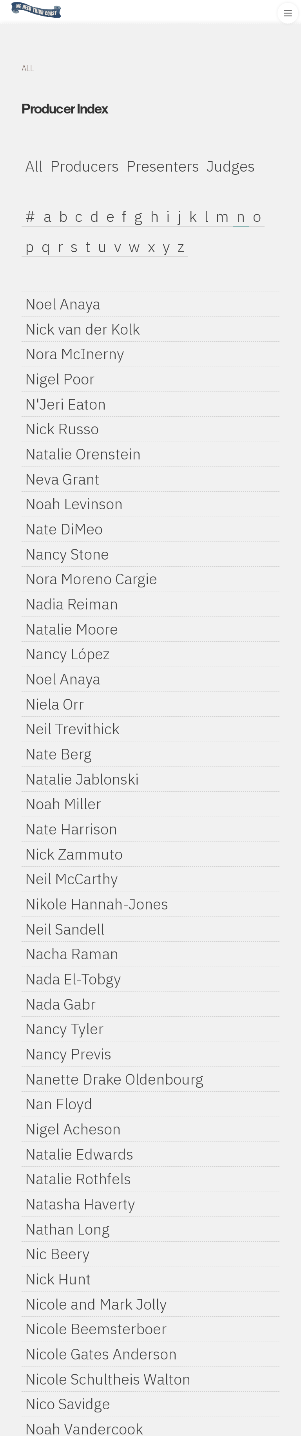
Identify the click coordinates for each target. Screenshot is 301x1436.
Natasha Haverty (80, 1204)
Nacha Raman (71, 954)
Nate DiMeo (64, 529)
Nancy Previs (68, 1054)
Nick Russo (62, 429)
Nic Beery (57, 1254)
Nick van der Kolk (82, 329)
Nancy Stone (67, 554)
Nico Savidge (67, 1404)
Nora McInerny (74, 354)
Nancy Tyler (64, 1029)
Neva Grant (62, 479)
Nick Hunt (58, 1279)
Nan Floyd (58, 1104)
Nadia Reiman (71, 604)
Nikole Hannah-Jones (96, 904)
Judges (231, 166)
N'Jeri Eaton (65, 404)
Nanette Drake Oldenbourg (114, 1079)
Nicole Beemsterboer (96, 1329)
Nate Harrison (71, 829)
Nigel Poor (59, 379)
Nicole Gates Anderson (101, 1354)
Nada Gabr (60, 1004)
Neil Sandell (64, 929)
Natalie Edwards (79, 1154)
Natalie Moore (71, 629)
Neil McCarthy (71, 879)
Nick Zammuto (74, 854)
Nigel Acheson (73, 1129)
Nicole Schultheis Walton (107, 1379)
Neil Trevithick (72, 729)
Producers (84, 166)
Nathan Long (67, 1229)
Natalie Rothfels (78, 1179)
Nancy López (67, 654)
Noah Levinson (74, 504)
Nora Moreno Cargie (91, 579)
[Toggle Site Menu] (287, 13)
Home (9, 2)
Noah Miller (63, 804)
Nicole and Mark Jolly (96, 1304)
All (33, 166)
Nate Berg (58, 754)
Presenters (162, 166)
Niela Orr (54, 704)
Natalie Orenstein (83, 454)
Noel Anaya (62, 304)
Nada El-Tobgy (73, 979)
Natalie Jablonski (82, 779)
